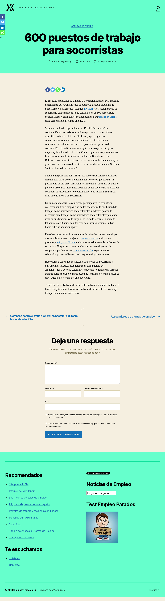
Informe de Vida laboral (23, 494)
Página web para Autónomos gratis (31, 508)
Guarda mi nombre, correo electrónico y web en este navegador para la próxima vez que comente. (82, 419)
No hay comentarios (107, 64)
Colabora (14, 562)
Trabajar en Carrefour (22, 541)
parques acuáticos (89, 241)
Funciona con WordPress (53, 593)
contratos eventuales (84, 253)
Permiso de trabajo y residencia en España (35, 514)
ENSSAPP (89, 112)
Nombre (49, 392)
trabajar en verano (108, 120)
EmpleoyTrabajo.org (25, 593)
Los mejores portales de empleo (29, 501)
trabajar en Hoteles (66, 245)
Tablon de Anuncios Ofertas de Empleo (33, 534)
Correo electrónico (93, 392)
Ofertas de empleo (82, 29)
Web (47, 405)
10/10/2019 (84, 64)
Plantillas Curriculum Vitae (25, 521)
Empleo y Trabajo (63, 64)
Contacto (14, 568)
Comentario (51, 367)
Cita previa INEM (19, 488)
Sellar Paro (15, 528)
